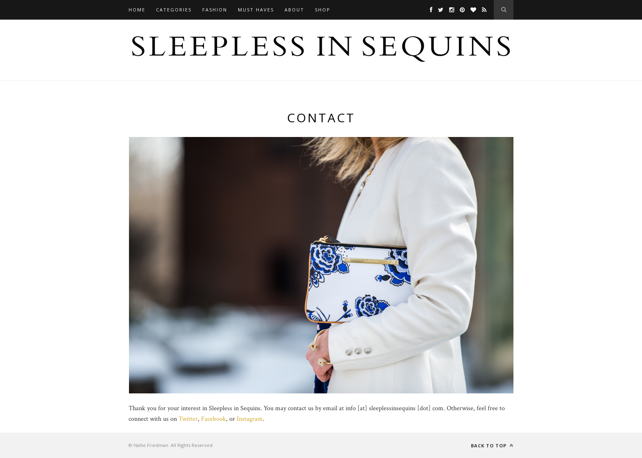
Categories (174, 10)
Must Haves (256, 10)
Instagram (250, 419)
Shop (322, 10)
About (294, 10)
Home (137, 10)
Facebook (213, 419)
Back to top (492, 445)
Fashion (214, 10)
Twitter (188, 419)
